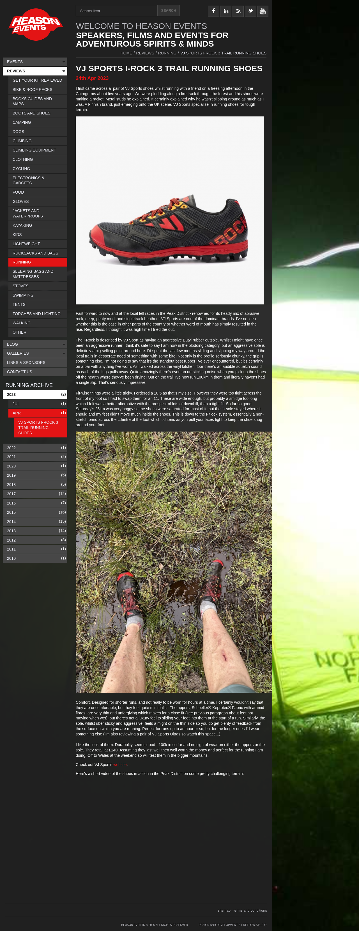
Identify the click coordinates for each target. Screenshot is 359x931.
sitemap (224, 910)
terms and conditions (250, 910)
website (119, 764)
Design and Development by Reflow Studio (232, 925)
